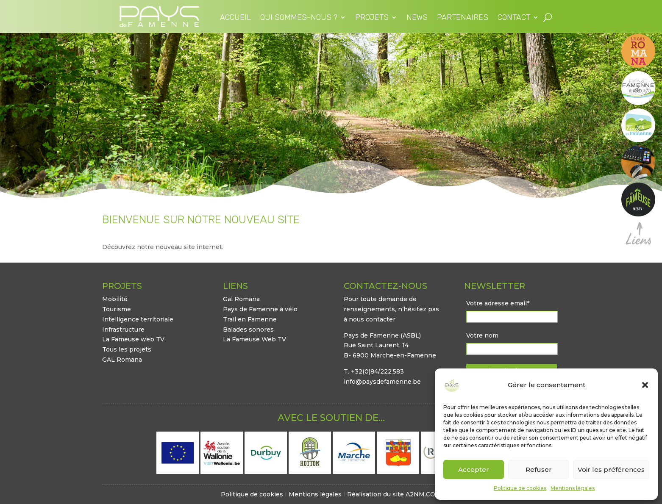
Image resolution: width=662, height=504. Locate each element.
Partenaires (462, 18)
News (417, 18)
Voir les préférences (611, 469)
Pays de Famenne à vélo (260, 309)
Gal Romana (241, 299)
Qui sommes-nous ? (298, 18)
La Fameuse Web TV (254, 339)
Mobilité (115, 299)
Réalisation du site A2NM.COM (394, 494)
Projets (372, 18)
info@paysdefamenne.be (382, 381)
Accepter (473, 469)
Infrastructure (123, 329)
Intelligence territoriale (137, 319)
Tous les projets (126, 349)
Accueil (235, 18)
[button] (645, 385)
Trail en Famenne (250, 319)
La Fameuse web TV (133, 339)
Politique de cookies (520, 488)
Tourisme (116, 309)
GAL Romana (122, 359)
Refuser (539, 469)
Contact (514, 18)
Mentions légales (573, 488)
